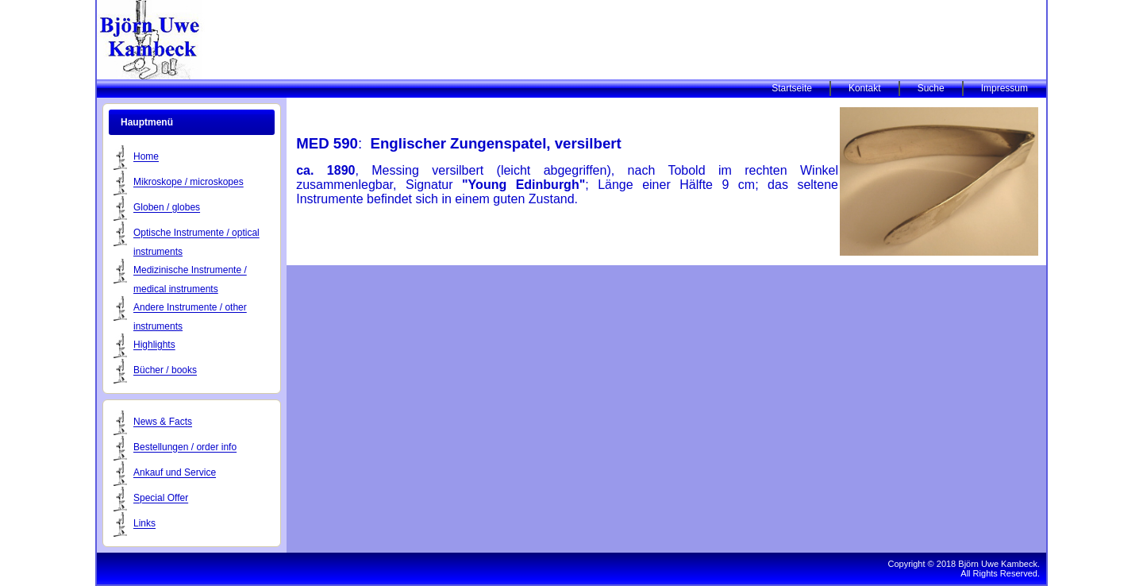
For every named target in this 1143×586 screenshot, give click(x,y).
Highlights (154, 345)
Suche (931, 88)
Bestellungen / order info (185, 447)
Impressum (1004, 88)
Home (146, 157)
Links (144, 524)
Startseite (792, 88)
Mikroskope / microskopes (188, 182)
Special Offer (160, 498)
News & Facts (162, 422)
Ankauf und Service (174, 473)
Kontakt (865, 88)
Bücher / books (165, 370)
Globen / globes (166, 208)
